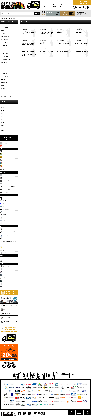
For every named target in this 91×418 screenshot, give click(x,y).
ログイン (46, 6)
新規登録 (54, 6)
